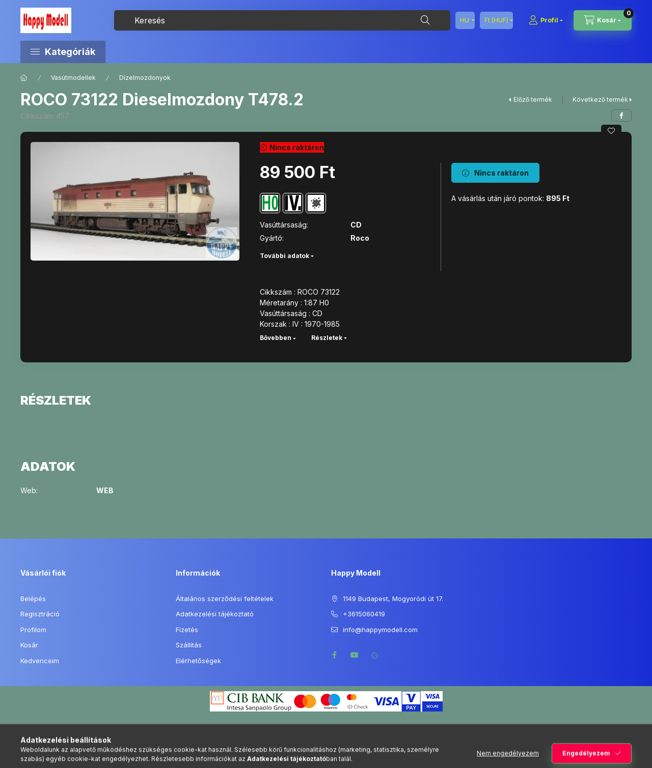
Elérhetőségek (198, 661)
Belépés (33, 598)
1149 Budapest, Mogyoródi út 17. (393, 598)
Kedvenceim (39, 661)
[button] (107, 52)
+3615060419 (364, 614)
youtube (354, 655)
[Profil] (546, 20)
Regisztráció (40, 614)
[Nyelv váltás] (465, 20)
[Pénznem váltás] (496, 20)
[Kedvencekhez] (611, 131)
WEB (105, 491)
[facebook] (621, 115)
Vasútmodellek (73, 77)
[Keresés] (425, 20)
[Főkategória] (24, 77)
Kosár (29, 645)
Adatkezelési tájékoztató (215, 614)
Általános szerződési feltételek (225, 598)
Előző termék (532, 99)
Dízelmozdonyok (145, 77)
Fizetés (187, 629)
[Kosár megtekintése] (603, 20)
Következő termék (600, 99)
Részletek (326, 338)
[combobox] (282, 20)
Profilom (33, 629)
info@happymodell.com (380, 629)
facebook (334, 655)
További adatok (284, 256)
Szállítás (189, 645)
